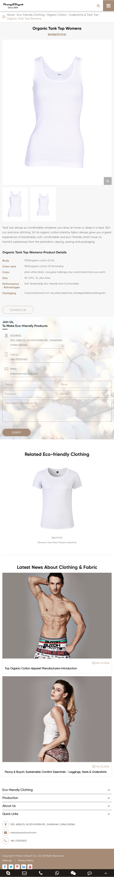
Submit (16, 432)
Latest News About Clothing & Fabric (57, 567)
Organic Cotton (57, 14)
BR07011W (57, 537)
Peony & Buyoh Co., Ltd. (29, 855)
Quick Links (10, 814)
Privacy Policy (25, 860)
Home (11, 14)
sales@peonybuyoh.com (19, 832)
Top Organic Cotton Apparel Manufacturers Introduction (41, 668)
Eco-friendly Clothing (30, 14)
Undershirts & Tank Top (83, 14)
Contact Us (18, 310)
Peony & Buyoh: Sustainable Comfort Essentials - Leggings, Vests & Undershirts (55, 771)
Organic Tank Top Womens (24, 18)
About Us (9, 806)
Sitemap (7, 860)
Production (10, 798)
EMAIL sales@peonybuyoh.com (24, 371)
